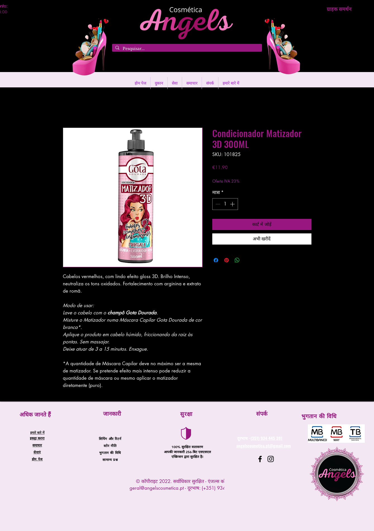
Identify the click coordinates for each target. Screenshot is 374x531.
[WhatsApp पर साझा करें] (237, 260)
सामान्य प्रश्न (110, 459)
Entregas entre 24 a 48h (259, 175)
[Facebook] (260, 459)
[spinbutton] (225, 204)
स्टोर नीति (110, 445)
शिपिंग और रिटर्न (110, 438)
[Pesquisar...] (186, 49)
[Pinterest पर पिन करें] (226, 260)
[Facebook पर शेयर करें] (216, 260)
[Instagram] (270, 459)
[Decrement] (217, 204)
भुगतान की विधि (110, 452)
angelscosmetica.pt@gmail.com (263, 445)
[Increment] (233, 204)
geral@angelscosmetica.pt (157, 488)
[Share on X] (247, 260)
